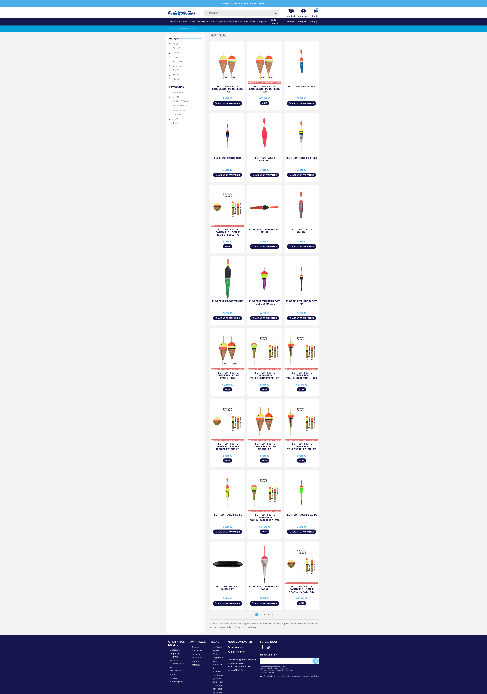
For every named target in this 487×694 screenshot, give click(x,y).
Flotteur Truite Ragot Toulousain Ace (264, 302)
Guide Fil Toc (179, 110)
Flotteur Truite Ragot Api (301, 302)
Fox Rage (177, 61)
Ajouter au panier (227, 103)
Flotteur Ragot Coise (227, 515)
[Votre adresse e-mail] (286, 661)
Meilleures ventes (197, 659)
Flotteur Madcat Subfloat (227, 587)
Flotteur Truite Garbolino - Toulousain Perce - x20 (264, 517)
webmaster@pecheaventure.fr (242, 659)
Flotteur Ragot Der (227, 158)
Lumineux (177, 114)
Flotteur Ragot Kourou (301, 231)
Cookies (216, 654)
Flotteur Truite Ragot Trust (264, 231)
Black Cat (177, 48)
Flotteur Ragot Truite (227, 301)
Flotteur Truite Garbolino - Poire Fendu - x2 (264, 446)
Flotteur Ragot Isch (301, 86)
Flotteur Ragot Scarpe (301, 515)
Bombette (178, 92)
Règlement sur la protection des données (218, 664)
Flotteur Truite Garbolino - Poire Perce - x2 (227, 89)
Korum (176, 74)
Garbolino (177, 66)
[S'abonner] (315, 661)
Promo (290, 21)
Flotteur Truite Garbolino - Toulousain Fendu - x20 (301, 375)
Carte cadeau (274, 22)
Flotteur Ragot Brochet (264, 159)
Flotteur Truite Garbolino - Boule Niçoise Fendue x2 (227, 446)
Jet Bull (176, 70)
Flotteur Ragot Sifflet (301, 158)
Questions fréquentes (175, 652)
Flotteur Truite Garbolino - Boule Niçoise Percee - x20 (301, 589)
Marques (302, 21)
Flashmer (177, 57)
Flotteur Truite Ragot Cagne (264, 587)
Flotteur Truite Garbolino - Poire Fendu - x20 (227, 375)
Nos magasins (176, 681)
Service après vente (176, 672)
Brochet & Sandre (181, 101)
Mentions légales (217, 649)
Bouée (176, 97)
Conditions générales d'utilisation (218, 678)
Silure (175, 119)
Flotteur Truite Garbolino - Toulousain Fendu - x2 (301, 446)
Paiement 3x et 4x (177, 666)
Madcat (176, 79)
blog (312, 21)
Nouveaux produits (197, 652)
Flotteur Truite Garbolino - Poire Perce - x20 (264, 89)
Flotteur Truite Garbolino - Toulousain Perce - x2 (264, 375)
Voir (264, 103)
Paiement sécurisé (174, 659)
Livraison (174, 678)
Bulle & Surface (180, 105)
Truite (175, 123)
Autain (176, 44)
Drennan (177, 53)
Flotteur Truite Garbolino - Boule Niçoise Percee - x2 (227, 232)
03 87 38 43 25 (238, 652)
